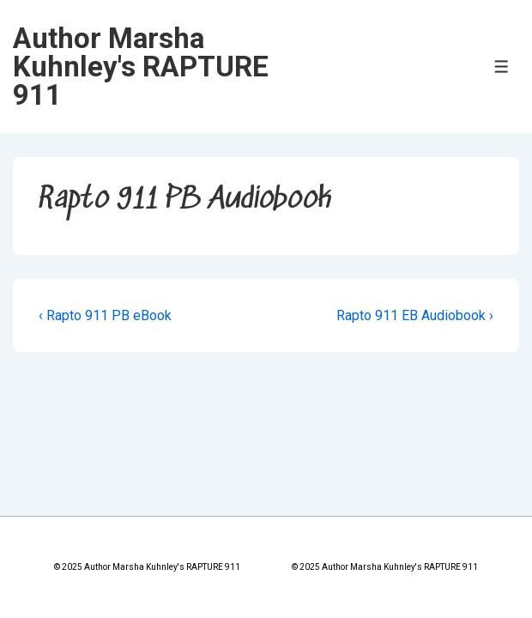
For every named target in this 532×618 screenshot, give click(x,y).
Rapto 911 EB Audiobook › (414, 315)
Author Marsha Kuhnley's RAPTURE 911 (141, 66)
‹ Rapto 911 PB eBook (105, 315)
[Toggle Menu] (501, 66)
